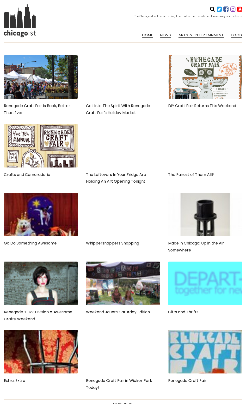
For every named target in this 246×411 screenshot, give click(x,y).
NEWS (165, 35)
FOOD (236, 35)
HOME (147, 35)
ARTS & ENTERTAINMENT (201, 35)
